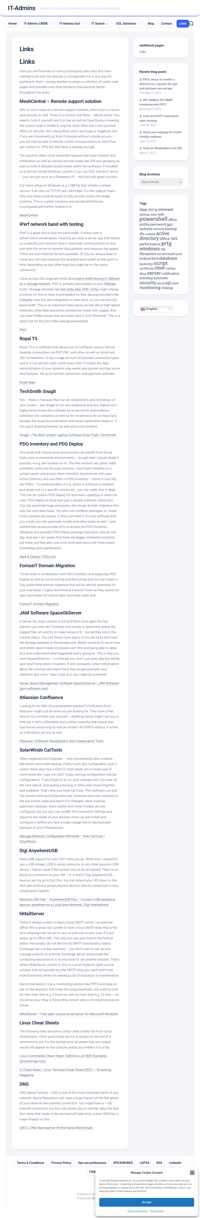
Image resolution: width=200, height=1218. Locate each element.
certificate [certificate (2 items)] (146, 268)
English (149, 309)
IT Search (98, 23)
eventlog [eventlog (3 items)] (146, 278)
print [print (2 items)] (179, 254)
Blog (151, 23)
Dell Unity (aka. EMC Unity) (79, 289)
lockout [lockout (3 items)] (145, 259)
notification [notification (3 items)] (170, 274)
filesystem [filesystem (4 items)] (148, 254)
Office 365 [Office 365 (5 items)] (169, 239)
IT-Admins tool (69, 23)
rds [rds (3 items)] (163, 249)
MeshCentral (29, 215)
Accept (146, 1202)
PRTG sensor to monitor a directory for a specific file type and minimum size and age (158, 84)
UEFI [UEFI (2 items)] (150, 210)
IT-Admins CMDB (36, 23)
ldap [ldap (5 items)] (143, 209)
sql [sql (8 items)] (168, 282)
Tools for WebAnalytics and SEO (162, 148)
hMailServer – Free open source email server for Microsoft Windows (69, 1014)
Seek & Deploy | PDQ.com (38, 557)
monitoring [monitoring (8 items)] (149, 287)
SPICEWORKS (123, 1163)
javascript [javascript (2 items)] (146, 264)
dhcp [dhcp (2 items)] (142, 274)
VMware (110, 284)
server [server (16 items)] (154, 273)
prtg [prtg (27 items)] (166, 243)
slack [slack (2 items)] (175, 283)
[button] (192, 1173)
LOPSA (144, 1163)
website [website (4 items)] (145, 229)
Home (12, 23)
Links (183, 23)
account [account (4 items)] (168, 254)
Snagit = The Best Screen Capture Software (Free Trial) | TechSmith (68, 435)
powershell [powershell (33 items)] (153, 219)
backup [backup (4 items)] (171, 229)
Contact (166, 23)
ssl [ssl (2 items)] (159, 254)
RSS (159, 1163)
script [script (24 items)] (161, 263)
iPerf (23, 330)
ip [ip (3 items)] (156, 210)
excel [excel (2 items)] (160, 283)
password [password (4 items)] (158, 224)
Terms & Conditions (30, 1163)
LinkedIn (175, 1163)
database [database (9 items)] (168, 258)
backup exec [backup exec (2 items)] (148, 214)
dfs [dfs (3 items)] (141, 234)
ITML (92, 1172)
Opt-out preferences (138, 1211)
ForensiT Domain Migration (39, 604)
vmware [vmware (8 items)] (165, 209)
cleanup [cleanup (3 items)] (167, 288)
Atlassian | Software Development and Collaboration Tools (61, 741)
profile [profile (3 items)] (144, 224)
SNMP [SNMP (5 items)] (159, 268)
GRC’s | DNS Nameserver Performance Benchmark (57, 1128)
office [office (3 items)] (172, 220)
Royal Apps (28, 382)
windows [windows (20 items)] (149, 249)
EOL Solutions (126, 23)
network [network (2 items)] (158, 229)
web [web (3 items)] (161, 214)
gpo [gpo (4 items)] (170, 224)
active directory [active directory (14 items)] (154, 236)
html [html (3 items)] (155, 259)
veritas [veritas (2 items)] (171, 268)
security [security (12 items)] (147, 283)
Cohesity (26, 300)
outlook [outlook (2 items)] (150, 234)
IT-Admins (22, 8)
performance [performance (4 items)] (150, 244)
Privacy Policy (157, 1211)
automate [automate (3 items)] (160, 278)
